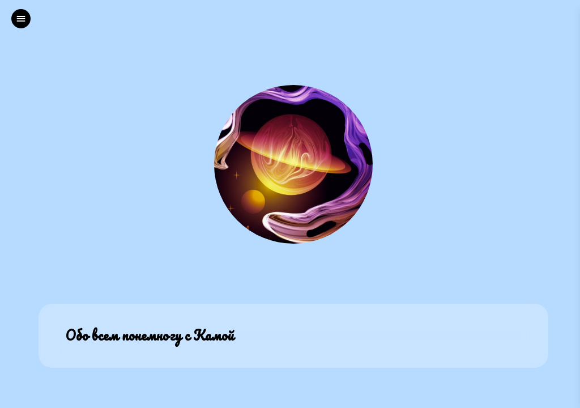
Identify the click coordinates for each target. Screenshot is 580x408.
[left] (21, 18)
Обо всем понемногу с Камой (149, 335)
